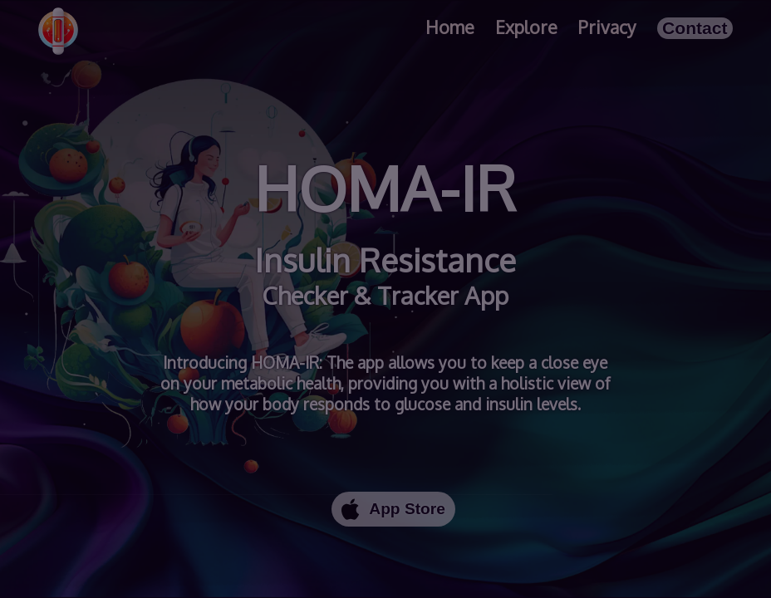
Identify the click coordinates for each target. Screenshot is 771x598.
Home (449, 27)
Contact (695, 27)
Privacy (607, 27)
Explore (526, 27)
